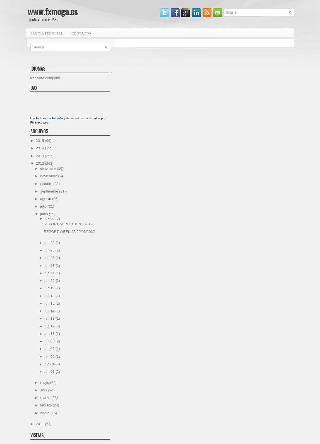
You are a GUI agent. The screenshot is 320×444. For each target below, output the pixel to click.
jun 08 (50, 341)
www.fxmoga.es (53, 11)
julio (44, 206)
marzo (45, 398)
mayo (45, 383)
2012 (40, 163)
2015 (40, 141)
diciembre (48, 168)
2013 (40, 156)
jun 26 (50, 250)
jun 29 (50, 219)
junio (44, 214)
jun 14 (50, 311)
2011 (40, 424)
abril (44, 390)
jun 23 (50, 265)
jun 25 (50, 258)
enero (45, 413)
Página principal (46, 33)
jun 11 (50, 334)
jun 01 (50, 371)
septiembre (49, 191)
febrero (46, 405)
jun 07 (50, 349)
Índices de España (49, 118)
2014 (40, 148)
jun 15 (50, 303)
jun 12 (50, 326)
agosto (46, 199)
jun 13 (50, 318)
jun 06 (50, 356)
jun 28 (50, 243)
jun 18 (50, 296)
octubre (46, 184)
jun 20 (50, 280)
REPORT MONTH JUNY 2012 (68, 224)
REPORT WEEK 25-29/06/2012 (69, 232)
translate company (45, 78)
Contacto (81, 33)
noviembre (49, 176)
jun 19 (50, 288)
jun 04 (50, 364)
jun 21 (50, 273)
